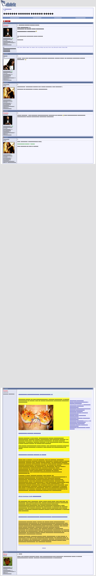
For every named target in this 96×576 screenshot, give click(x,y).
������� (8, 9)
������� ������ (76, 411)
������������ (80, 17)
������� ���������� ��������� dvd (36, 394)
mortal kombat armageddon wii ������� (80, 404)
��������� (58, 17)
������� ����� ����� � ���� (32, 454)
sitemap (44, 548)
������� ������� (77, 400)
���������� (37, 17)
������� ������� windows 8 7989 (80, 420)
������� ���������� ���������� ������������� (43, 516)
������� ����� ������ (30, 433)
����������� (14, 17)
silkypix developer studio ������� (30, 496)
